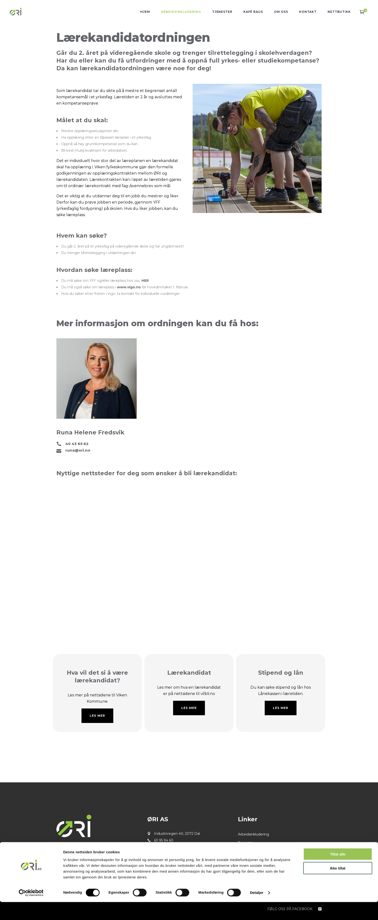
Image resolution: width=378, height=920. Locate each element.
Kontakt (244, 859)
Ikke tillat (337, 886)
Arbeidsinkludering (253, 834)
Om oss (244, 851)
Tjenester (246, 843)
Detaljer (256, 910)
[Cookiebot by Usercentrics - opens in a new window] (31, 910)
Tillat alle (337, 872)
